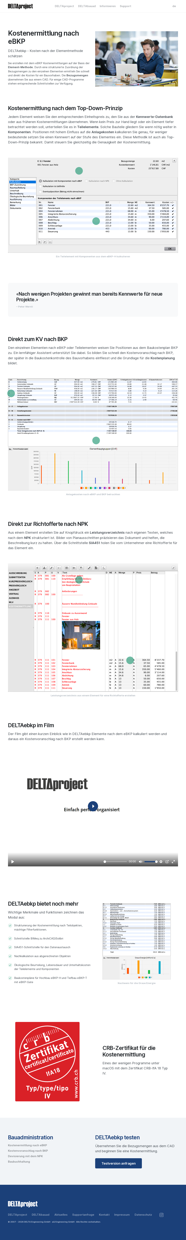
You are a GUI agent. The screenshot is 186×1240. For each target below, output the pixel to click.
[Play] (13, 862)
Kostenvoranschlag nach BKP (28, 1150)
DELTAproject (64, 6)
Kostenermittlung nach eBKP (27, 1145)
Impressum (122, 1214)
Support (125, 6)
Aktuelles (61, 1214)
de (174, 6)
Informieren (108, 6)
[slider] (115, 861)
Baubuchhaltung (19, 1161)
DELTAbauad (87, 6)
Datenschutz (143, 1214)
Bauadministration (30, 1137)
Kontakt (104, 1214)
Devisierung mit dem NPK (25, 1156)
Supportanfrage (83, 1214)
